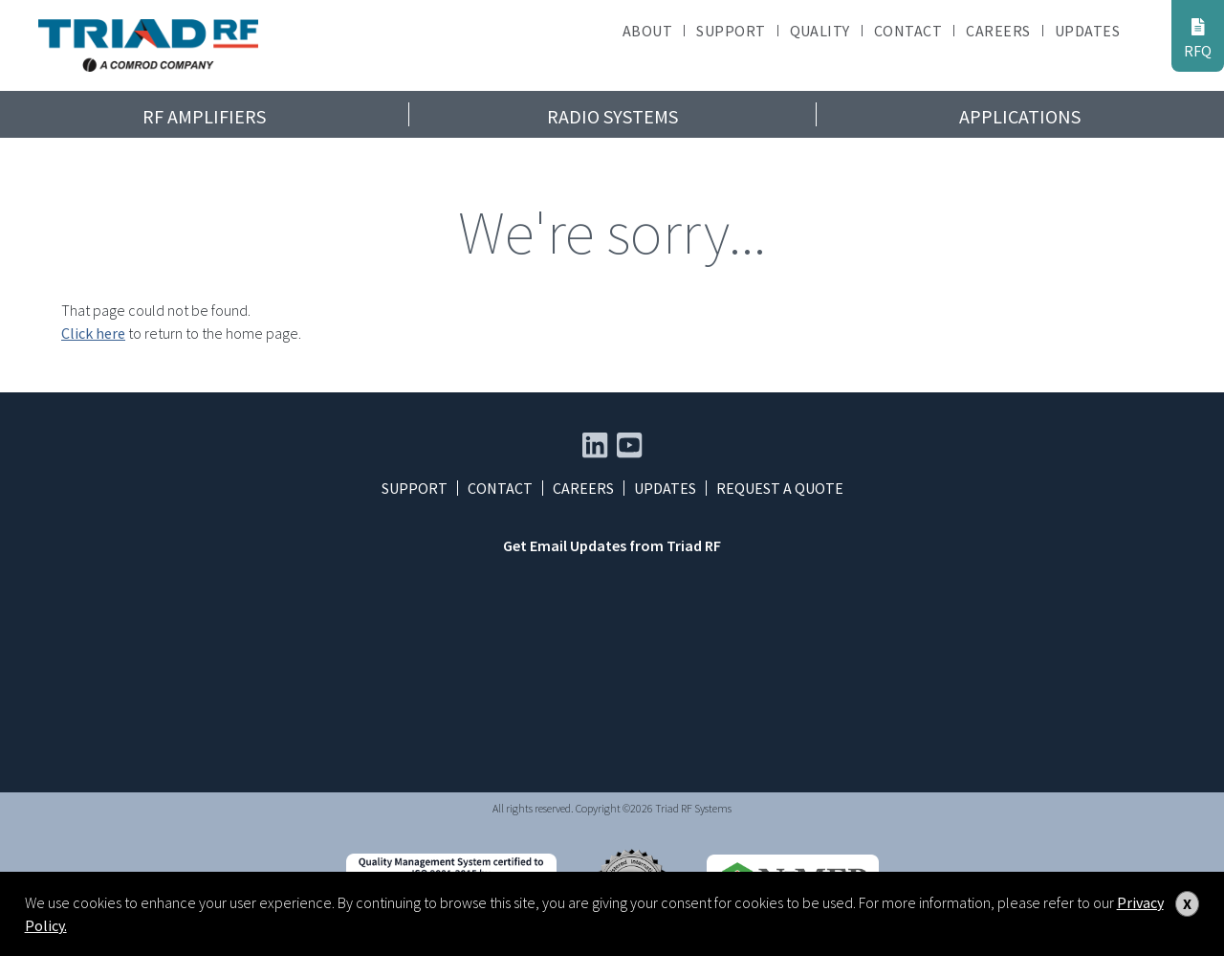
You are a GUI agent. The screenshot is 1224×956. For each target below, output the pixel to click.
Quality (820, 30)
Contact (908, 30)
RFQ (1197, 38)
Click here (93, 333)
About (647, 30)
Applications (1020, 116)
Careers (998, 30)
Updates (1087, 30)
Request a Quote (779, 488)
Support (730, 30)
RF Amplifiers (204, 116)
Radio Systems (612, 116)
